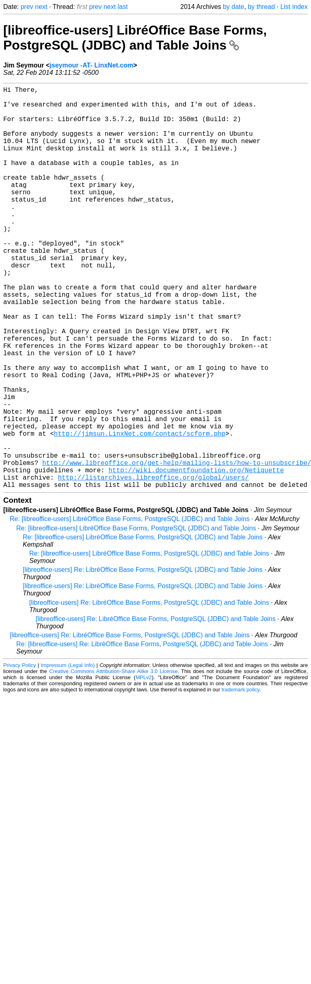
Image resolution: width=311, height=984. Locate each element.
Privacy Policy (19, 755)
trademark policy (240, 779)
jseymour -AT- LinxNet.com (91, 65)
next (41, 6)
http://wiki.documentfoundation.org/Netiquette (196, 556)
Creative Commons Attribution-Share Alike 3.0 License (113, 761)
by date (233, 6)
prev (27, 6)
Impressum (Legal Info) (68, 755)
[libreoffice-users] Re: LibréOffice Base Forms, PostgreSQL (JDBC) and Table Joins (143, 659)
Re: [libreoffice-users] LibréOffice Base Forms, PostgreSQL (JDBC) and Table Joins (130, 608)
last (123, 6)
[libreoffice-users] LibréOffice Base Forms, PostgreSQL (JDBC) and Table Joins (135, 37)
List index (294, 6)
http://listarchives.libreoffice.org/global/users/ (153, 564)
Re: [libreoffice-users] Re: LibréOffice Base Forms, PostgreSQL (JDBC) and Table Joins (142, 733)
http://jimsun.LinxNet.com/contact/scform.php (139, 511)
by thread (261, 6)
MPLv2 (144, 767)
